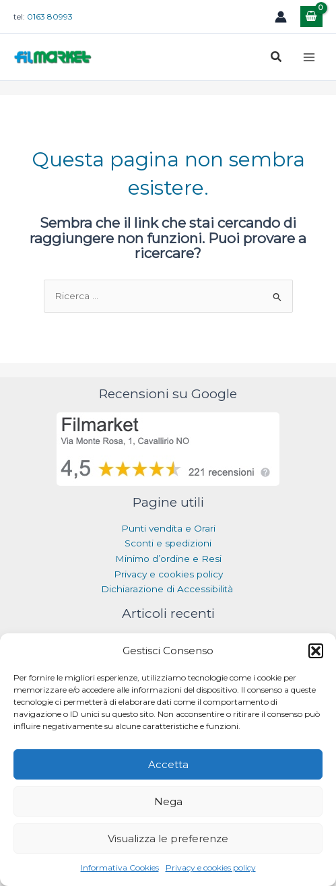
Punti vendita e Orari (168, 528)
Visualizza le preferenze (168, 838)
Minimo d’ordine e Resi (168, 558)
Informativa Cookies (120, 867)
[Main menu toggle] (309, 57)
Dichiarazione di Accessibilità (168, 588)
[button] (316, 651)
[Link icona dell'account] (281, 17)
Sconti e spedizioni (168, 543)
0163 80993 (50, 16)
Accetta (168, 764)
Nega (168, 801)
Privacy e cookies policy (211, 867)
